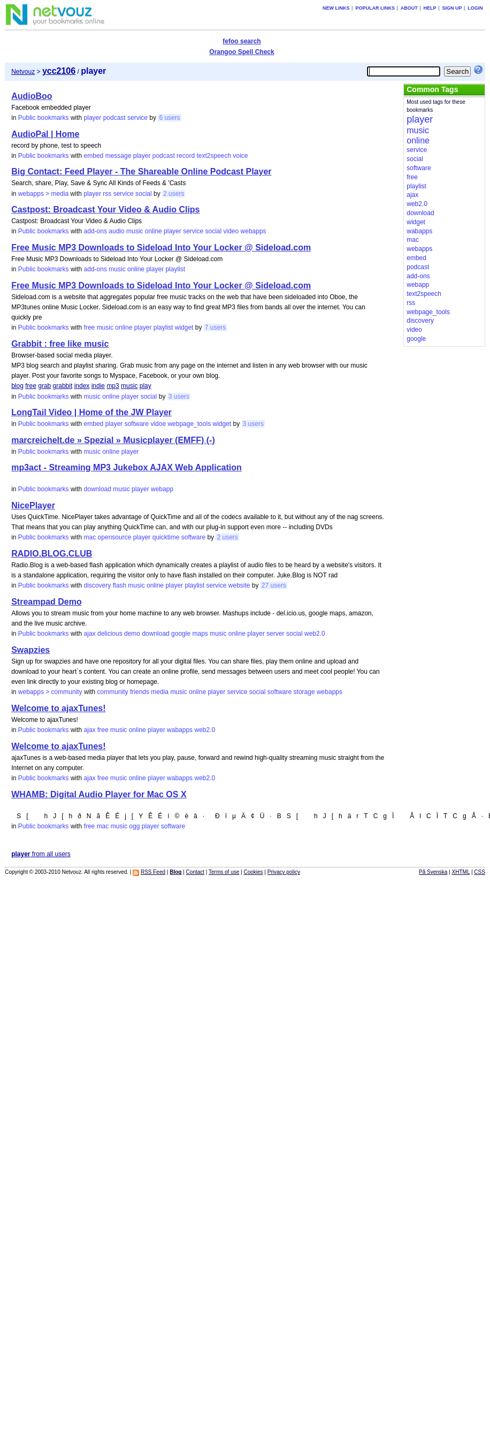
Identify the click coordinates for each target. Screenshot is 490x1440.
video (231, 231)
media (160, 692)
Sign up (452, 8)
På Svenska (433, 872)
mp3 (112, 386)
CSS (479, 872)
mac (90, 537)
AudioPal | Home (45, 134)
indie (98, 386)
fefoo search (242, 41)
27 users (274, 585)
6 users (169, 117)
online (153, 231)
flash (119, 585)
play (145, 386)
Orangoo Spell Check (241, 52)
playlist (175, 269)
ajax (90, 633)
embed (94, 155)
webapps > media (43, 193)
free (89, 327)
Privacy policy (283, 872)
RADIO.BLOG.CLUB (51, 553)
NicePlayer (33, 505)
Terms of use (224, 872)
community (112, 692)
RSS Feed (153, 872)
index (82, 386)
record (186, 155)
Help (430, 8)
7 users (215, 327)
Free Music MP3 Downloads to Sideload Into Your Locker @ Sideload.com (161, 247)
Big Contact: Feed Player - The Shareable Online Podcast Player (141, 171)
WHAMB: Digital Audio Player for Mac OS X (98, 794)
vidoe (158, 424)
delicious (109, 633)
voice (240, 155)
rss (107, 193)
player (93, 117)
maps (200, 633)
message (118, 155)
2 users (173, 193)
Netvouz (23, 71)
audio (116, 231)
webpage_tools (189, 424)
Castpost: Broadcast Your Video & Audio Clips (105, 209)
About (409, 8)
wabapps (180, 730)
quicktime (166, 537)
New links (336, 8)
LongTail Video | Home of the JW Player (91, 412)
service (137, 117)
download (97, 489)
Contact (195, 872)
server (275, 633)
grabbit (63, 386)
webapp (162, 489)
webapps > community (50, 692)
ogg (134, 826)
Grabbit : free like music (60, 343)
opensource (115, 537)
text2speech (213, 155)
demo (132, 633)
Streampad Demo (46, 601)
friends (139, 692)
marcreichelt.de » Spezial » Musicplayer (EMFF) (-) (113, 440)
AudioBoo (31, 96)
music (134, 231)
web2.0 (314, 633)
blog (17, 386)
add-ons (95, 231)
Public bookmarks (43, 117)
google (180, 633)
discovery (97, 585)
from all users (41, 854)
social (143, 193)
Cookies (253, 872)
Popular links (375, 8)
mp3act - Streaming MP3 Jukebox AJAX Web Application (126, 467)
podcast (114, 117)
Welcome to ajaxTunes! (58, 708)
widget (184, 327)
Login (475, 8)
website (239, 585)
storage (304, 692)
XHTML (461, 872)
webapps (253, 231)
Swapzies (30, 649)
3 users (179, 396)
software (137, 424)
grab (44, 386)
